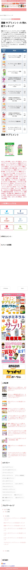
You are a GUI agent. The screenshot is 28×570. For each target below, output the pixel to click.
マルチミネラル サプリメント (8, 492)
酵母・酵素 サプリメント (7, 497)
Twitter (7, 212)
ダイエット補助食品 (19, 475)
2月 (6, 551)
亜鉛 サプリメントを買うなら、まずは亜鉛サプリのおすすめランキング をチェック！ (17, 389)
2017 (5, 509)
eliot (4, 563)
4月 (6, 511)
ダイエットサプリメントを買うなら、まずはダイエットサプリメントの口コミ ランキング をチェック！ (17, 410)
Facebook (20, 212)
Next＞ (22, 288)
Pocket (7, 227)
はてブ (20, 220)
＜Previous (5, 288)
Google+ (7, 220)
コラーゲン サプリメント (7, 472)
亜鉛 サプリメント (18, 494)
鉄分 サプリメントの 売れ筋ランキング (14, 522)
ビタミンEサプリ (19, 483)
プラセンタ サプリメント (7, 486)
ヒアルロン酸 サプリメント (8, 478)
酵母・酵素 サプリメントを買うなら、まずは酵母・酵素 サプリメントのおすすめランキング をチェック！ (17, 425)
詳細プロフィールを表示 (8, 566)
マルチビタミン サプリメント (8, 489)
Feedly (20, 227)
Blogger (20, 568)
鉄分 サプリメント (20, 497)
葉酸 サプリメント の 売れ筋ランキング (14, 525)
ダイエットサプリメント (7, 475)
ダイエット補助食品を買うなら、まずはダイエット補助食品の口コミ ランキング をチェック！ (17, 396)
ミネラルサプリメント (7, 494)
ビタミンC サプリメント (7, 483)
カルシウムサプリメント (7, 467)
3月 (6, 516)
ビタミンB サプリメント (7, 481)
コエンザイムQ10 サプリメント (9, 469)
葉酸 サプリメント (6, 500)
